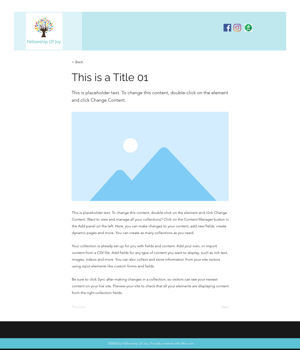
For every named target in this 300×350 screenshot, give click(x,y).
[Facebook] (227, 27)
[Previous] (87, 307)
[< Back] (87, 62)
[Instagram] (237, 27)
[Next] (217, 307)
